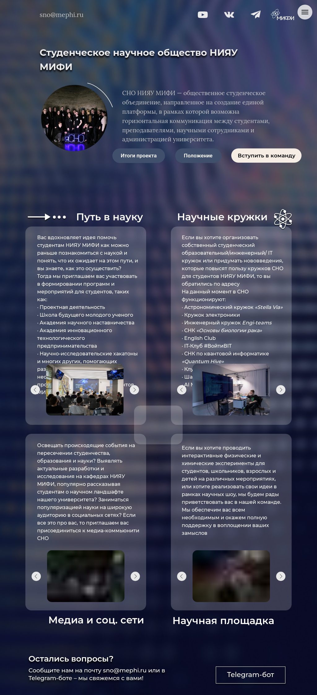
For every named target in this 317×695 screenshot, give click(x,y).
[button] (266, 155)
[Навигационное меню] (305, 12)
